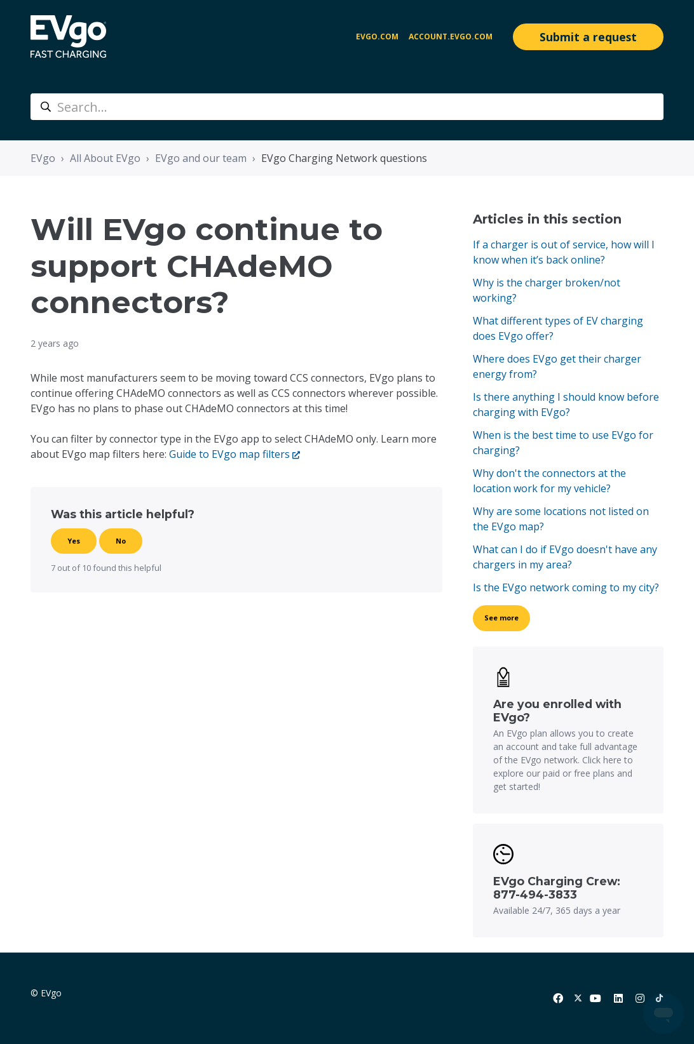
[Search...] (347, 106)
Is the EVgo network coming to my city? (566, 587)
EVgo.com (377, 36)
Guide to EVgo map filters (229, 454)
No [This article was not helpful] (121, 540)
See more (501, 617)
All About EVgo (105, 158)
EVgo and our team (201, 158)
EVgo (43, 158)
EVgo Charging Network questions (344, 158)
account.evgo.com (451, 36)
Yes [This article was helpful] (73, 540)
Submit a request (588, 36)
